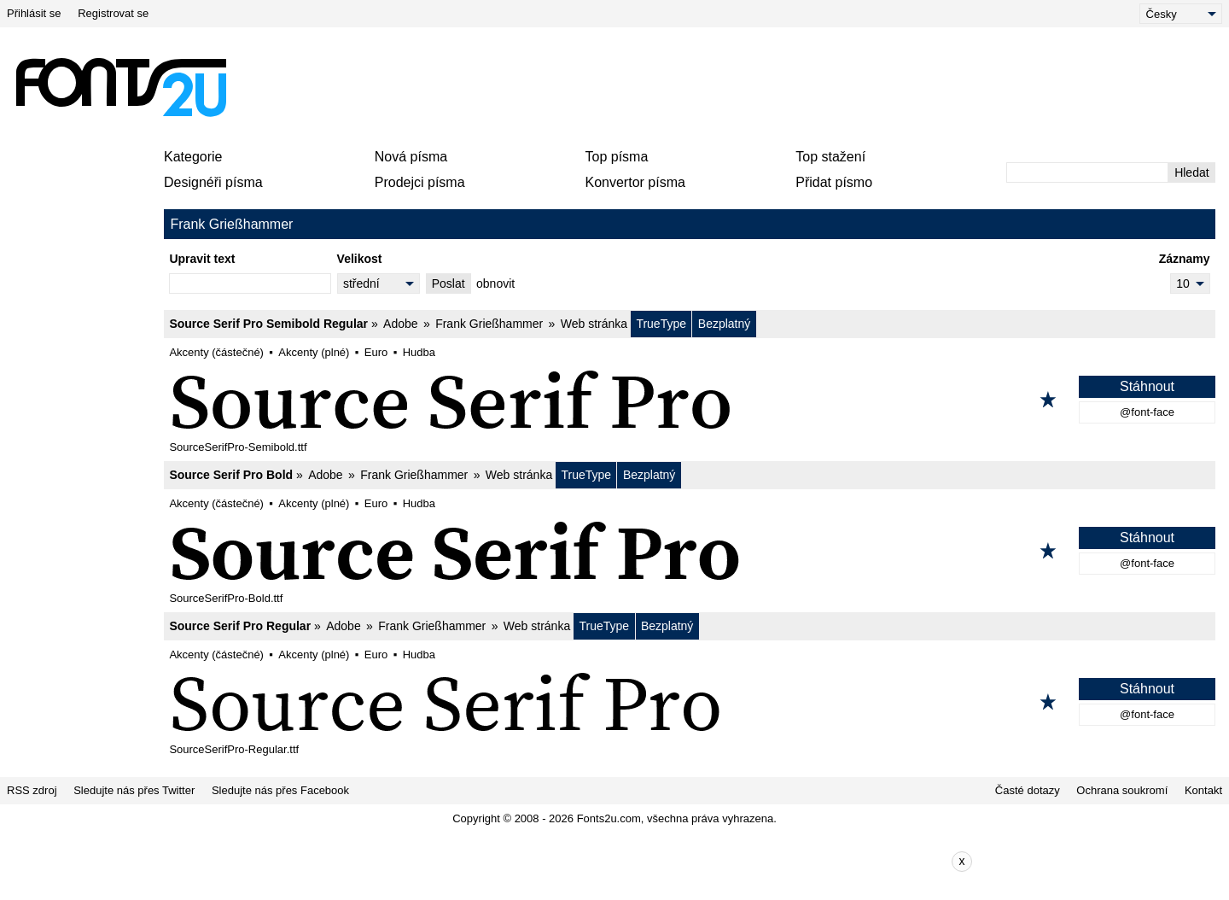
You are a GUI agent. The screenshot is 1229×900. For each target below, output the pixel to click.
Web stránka (594, 323)
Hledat (1191, 172)
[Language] (1180, 13)
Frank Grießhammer (489, 323)
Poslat (448, 283)
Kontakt (1203, 790)
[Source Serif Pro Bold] (689, 550)
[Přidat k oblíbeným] (1048, 399)
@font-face (1147, 412)
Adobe (400, 323)
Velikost (359, 259)
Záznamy (1184, 259)
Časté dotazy (1027, 790)
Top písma (617, 156)
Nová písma (411, 156)
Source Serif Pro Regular (240, 626)
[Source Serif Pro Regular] (689, 701)
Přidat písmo (833, 182)
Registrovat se (113, 13)
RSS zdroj (32, 790)
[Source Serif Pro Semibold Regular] (689, 399)
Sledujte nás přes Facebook (280, 790)
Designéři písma (213, 182)
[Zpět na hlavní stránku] (120, 87)
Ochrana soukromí (1122, 790)
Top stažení (830, 156)
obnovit (495, 283)
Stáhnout (1147, 386)
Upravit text (202, 259)
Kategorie (193, 156)
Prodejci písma (420, 182)
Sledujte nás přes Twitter (134, 790)
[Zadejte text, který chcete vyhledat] (1087, 172)
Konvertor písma (635, 182)
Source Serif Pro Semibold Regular (268, 323)
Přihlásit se (34, 13)
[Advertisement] (621, 87)
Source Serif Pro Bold (231, 475)
